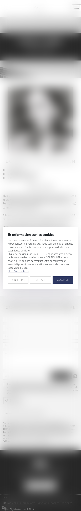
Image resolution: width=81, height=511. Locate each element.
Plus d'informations (18, 271)
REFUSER (40, 280)
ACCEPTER (62, 279)
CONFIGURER (18, 280)
